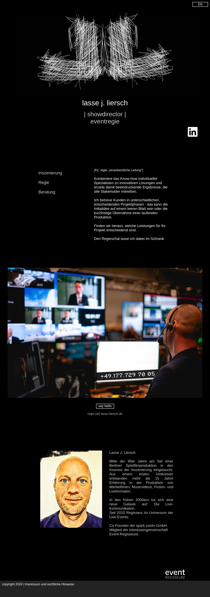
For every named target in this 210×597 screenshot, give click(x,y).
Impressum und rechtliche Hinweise (49, 584)
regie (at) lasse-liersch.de (105, 413)
